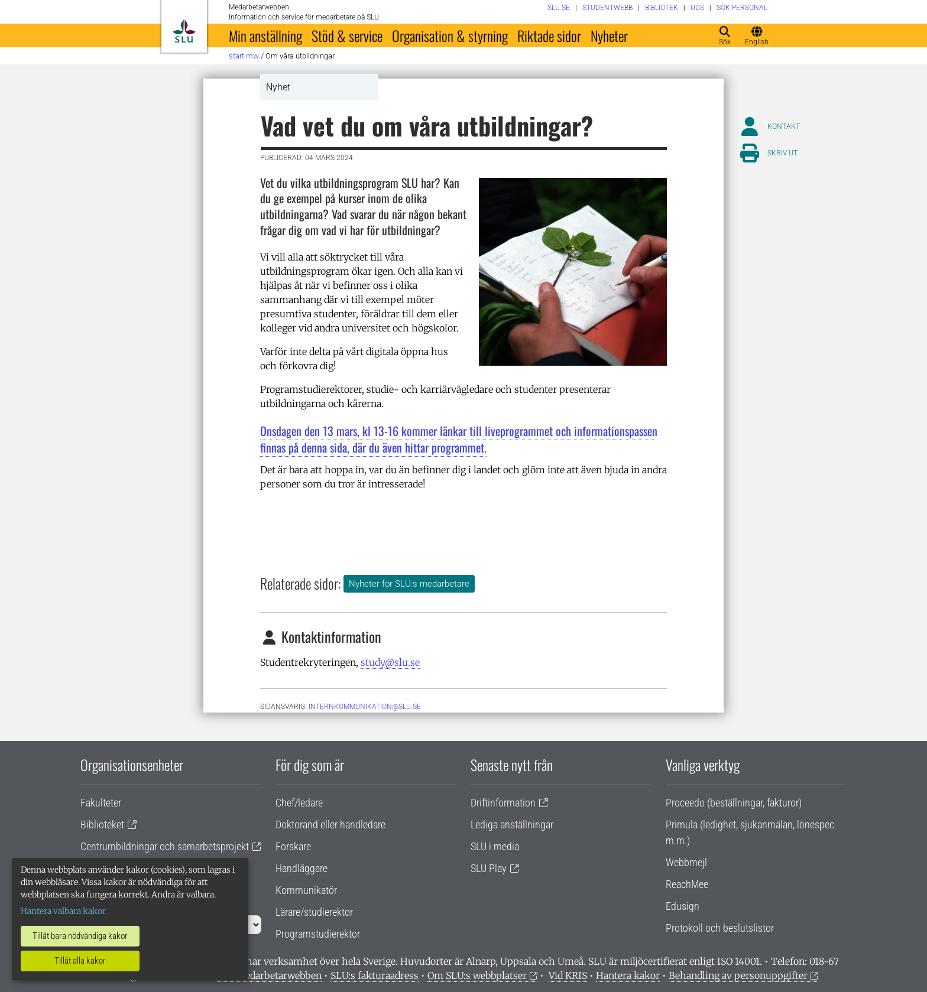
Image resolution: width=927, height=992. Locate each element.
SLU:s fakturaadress (374, 975)
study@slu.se (390, 662)
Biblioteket (102, 824)
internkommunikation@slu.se (365, 706)
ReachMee (687, 884)
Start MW (244, 55)
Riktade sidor (549, 35)
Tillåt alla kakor (80, 960)
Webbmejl (686, 862)
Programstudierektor (317, 934)
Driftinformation (503, 802)
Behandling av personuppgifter (738, 975)
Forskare (293, 846)
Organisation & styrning (450, 35)
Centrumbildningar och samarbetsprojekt (164, 846)
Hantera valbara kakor (63, 911)
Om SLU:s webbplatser (477, 975)
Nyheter (609, 35)
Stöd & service (347, 35)
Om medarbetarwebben (270, 975)
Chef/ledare (299, 802)
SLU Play (489, 868)
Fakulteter (100, 802)
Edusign (682, 906)
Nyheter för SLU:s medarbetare (409, 583)
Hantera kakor (628, 975)
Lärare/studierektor (314, 912)
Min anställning (265, 35)
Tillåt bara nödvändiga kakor (80, 936)
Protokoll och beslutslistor (720, 928)
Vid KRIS (568, 975)
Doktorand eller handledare (330, 824)
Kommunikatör (306, 890)
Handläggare (301, 868)
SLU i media (495, 846)
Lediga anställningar (512, 824)
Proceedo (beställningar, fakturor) (734, 802)
